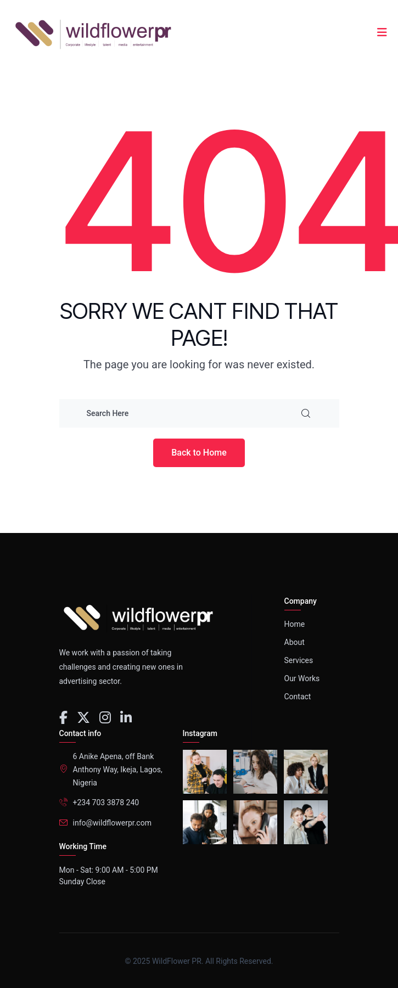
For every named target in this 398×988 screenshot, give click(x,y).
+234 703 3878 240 (106, 802)
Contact (297, 696)
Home (294, 624)
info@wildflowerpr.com (112, 822)
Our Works (302, 678)
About (294, 642)
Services (298, 660)
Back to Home (199, 452)
